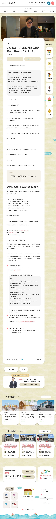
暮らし (35, 11)
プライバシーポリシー (47, 503)
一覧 (24, 369)
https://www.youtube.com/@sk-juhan (26, 321)
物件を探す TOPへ (45, 431)
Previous (2, 446)
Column (28, 8)
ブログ (43, 11)
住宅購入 (6, 11)
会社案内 (44, 497)
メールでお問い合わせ (28, 471)
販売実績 (52, 11)
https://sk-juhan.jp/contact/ (22, 230)
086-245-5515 (12, 232)
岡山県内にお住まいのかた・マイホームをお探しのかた (24, 176)
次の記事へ (11, 369)
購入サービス (37, 2)
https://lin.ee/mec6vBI (15, 234)
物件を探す (31, 2)
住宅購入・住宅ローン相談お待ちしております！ (21, 175)
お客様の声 (43, 2)
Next (53, 446)
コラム (44, 494)
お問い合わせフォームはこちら (30, 384)
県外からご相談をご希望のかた (19, 178)
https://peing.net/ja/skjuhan (15, 270)
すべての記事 (46, 396)
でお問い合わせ (29, 476)
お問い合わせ (45, 499)
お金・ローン (16, 11)
